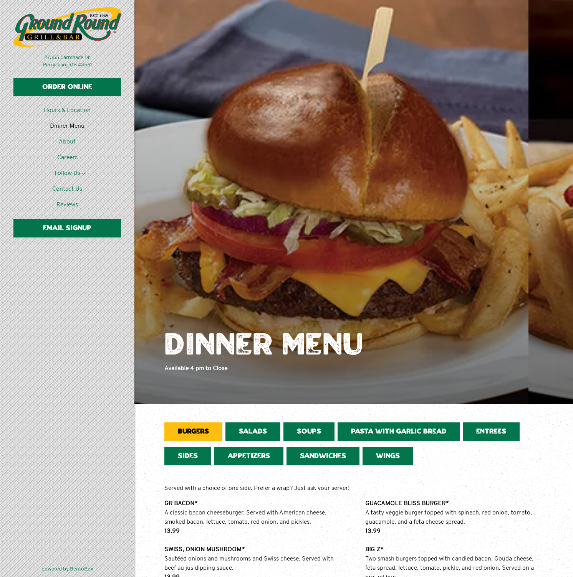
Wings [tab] (388, 456)
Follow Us (67, 173)
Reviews (67, 205)
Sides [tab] (188, 456)
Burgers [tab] (193, 431)
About (67, 142)
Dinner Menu (67, 126)
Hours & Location (67, 110)
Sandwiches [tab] (323, 456)
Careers (67, 158)
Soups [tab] (309, 431)
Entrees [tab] (491, 431)
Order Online (67, 87)
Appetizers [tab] (249, 456)
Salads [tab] (253, 431)
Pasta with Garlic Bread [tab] (398, 431)
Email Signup (67, 228)
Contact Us (67, 189)
